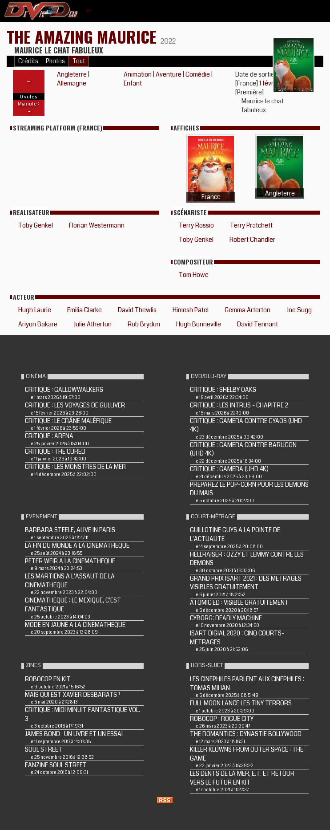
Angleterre (72, 74)
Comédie (197, 74)
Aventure (168, 74)
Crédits (28, 61)
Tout (78, 61)
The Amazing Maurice (84, 36)
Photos (55, 61)
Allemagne (71, 83)
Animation (138, 74)
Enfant (133, 83)
